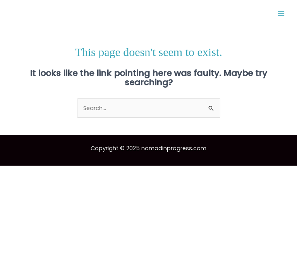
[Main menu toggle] (281, 13)
